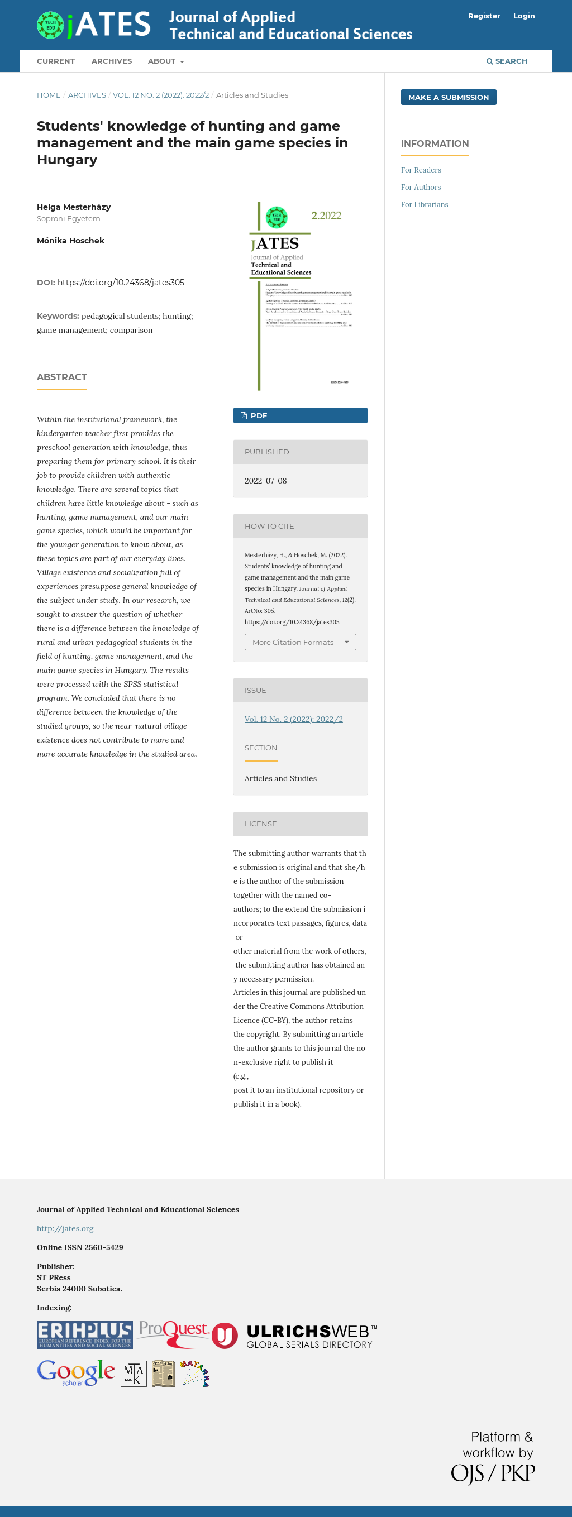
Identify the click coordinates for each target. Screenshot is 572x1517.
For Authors (421, 187)
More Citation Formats (292, 642)
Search (507, 60)
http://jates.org (65, 1228)
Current (56, 60)
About (163, 60)
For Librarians (425, 204)
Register (484, 15)
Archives (112, 60)
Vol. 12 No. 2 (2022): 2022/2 (161, 94)
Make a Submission (448, 97)
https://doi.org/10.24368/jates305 (121, 282)
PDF (258, 415)
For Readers (421, 170)
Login (524, 15)
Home (49, 94)
